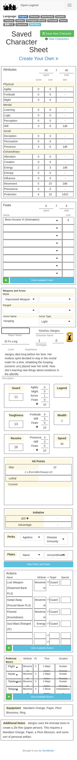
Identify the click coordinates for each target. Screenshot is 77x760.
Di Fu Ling (11, 341)
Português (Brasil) (36, 20)
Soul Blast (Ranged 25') (19, 626)
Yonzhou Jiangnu (49, 330)
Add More (35, 24)
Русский (52, 20)
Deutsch (34, 16)
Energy (41, 623)
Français (9, 20)
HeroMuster (48, 750)
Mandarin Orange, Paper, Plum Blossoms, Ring (34, 710)
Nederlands (47, 16)
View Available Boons (42, 696)
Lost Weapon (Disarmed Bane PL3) (17, 588)
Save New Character (57, 33)
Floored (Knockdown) (15, 614)
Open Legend (29, 5)
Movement (40, 585)
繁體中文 (9, 24)
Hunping (9, 321)
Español (60, 16)
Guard (54, 582)
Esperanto (22, 24)
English (23, 16)
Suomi (63, 20)
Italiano (20, 20)
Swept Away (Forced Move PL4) (19, 602)
